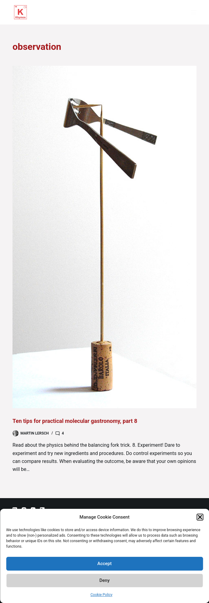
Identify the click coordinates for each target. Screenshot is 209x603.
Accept (104, 563)
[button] (200, 517)
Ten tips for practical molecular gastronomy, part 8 (75, 421)
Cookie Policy (102, 595)
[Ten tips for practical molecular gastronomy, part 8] (104, 237)
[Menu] (193, 12)
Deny (104, 580)
